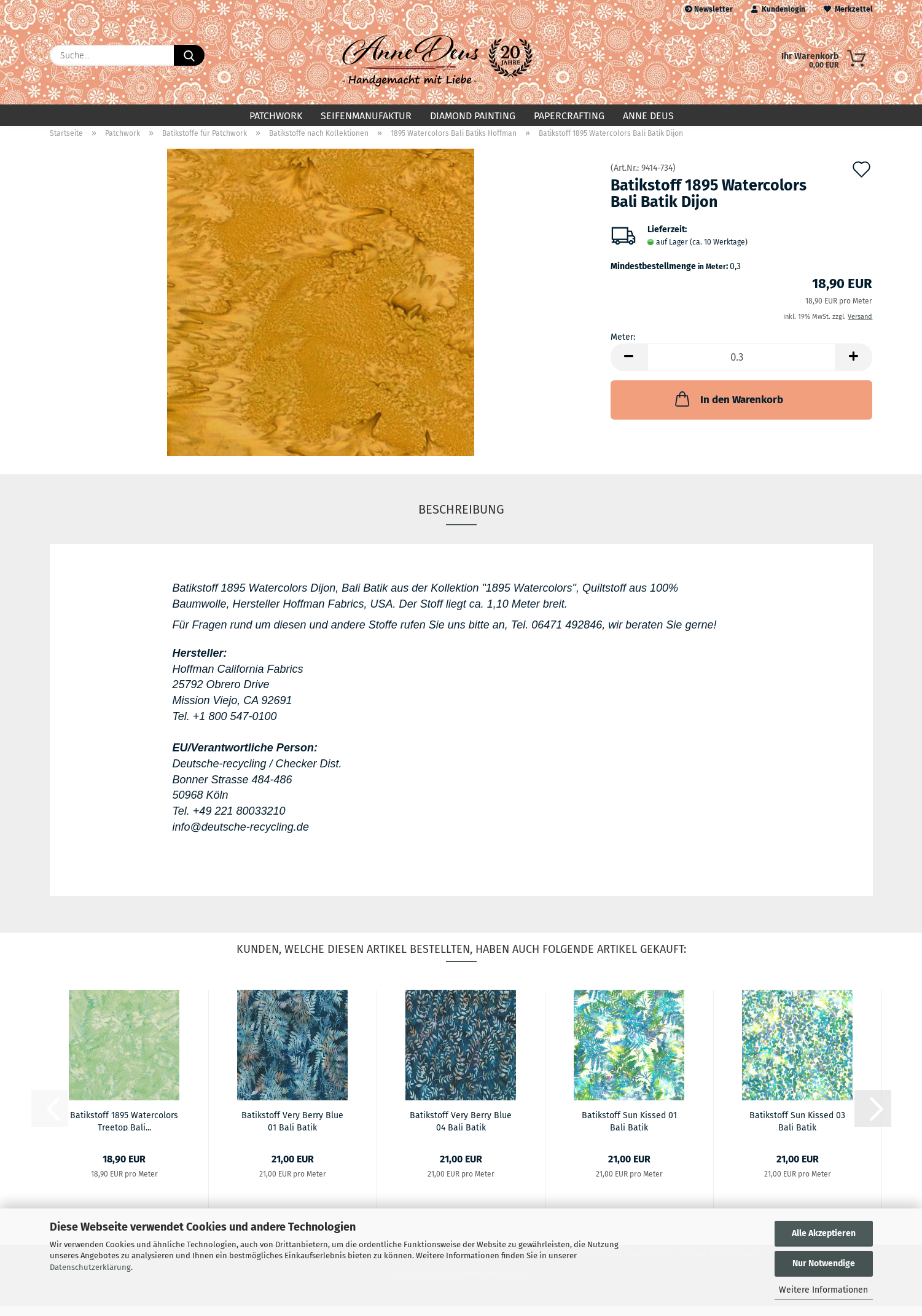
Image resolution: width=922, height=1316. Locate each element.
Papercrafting (569, 116)
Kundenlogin (778, 9)
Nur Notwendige (823, 1263)
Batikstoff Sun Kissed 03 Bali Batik (797, 1130)
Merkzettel (848, 9)
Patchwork (275, 116)
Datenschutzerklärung (90, 1267)
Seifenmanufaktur (366, 116)
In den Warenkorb (728, 408)
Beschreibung (461, 519)
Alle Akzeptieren (824, 1233)
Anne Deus (648, 116)
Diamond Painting (472, 116)
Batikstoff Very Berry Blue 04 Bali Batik (461, 1130)
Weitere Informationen (823, 1290)
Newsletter (709, 9)
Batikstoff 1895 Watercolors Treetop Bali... (124, 1130)
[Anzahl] (741, 367)
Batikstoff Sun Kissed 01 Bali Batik (629, 1130)
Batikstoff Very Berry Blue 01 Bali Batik (292, 1130)
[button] (629, 367)
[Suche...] (189, 55)
